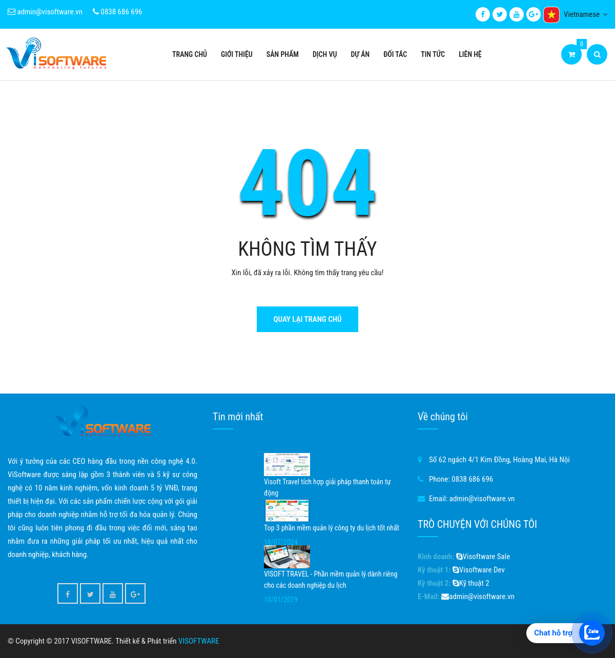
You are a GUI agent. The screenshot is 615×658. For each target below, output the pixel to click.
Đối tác (395, 54)
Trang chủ (189, 54)
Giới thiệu (237, 54)
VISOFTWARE (198, 641)
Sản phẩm (282, 54)
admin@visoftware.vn (45, 12)
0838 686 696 (117, 12)
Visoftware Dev (479, 569)
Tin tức (433, 54)
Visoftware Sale (483, 556)
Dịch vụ (325, 54)
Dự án (360, 54)
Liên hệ (470, 54)
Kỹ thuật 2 (471, 583)
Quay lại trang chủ (307, 319)
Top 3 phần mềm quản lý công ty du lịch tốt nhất (331, 528)
